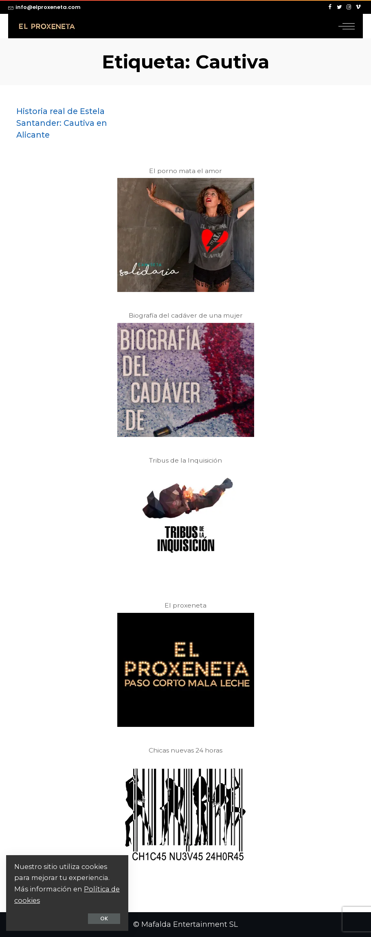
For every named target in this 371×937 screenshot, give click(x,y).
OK (104, 918)
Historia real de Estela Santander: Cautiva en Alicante (61, 123)
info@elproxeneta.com (44, 7)
